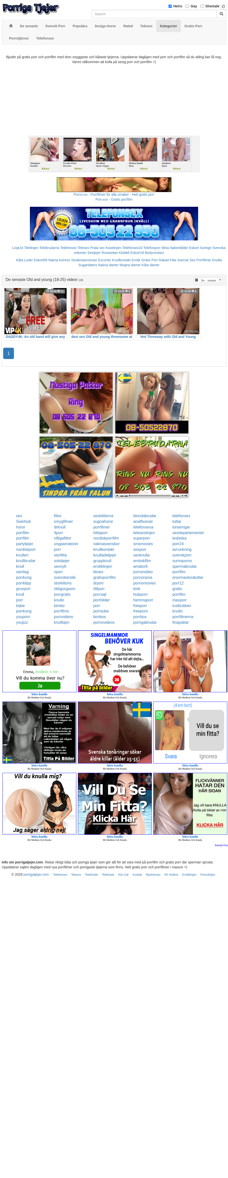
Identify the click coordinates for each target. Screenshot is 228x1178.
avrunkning (182, 549)
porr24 (178, 544)
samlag (22, 572)
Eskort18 (137, 253)
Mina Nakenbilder (175, 248)
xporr (58, 572)
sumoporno (182, 561)
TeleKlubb (91, 874)
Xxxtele (137, 874)
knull (20, 566)
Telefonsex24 (132, 248)
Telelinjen (31, 248)
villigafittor (62, 538)
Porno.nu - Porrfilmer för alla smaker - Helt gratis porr (114, 194)
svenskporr (182, 555)
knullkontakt (103, 549)
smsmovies (143, 544)
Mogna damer (130, 265)
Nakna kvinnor (59, 260)
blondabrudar (144, 516)
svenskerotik (65, 577)
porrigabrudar (145, 622)
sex (19, 516)
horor (20, 527)
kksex (98, 572)
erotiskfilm (142, 561)
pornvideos (63, 617)
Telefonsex (68, 248)
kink (136, 589)
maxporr (179, 600)
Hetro (177, 6)
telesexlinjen (144, 533)
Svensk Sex (186, 260)
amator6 (140, 566)
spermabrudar (184, 566)
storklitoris (63, 583)
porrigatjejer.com (36, 874)
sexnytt (60, 566)
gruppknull (102, 561)
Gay (194, 6)
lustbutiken (181, 606)
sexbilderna (103, 516)
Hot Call (123, 874)
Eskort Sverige (200, 248)
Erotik (136, 260)
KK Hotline (171, 874)
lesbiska (179, 538)
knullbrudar (26, 561)
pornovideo (143, 572)
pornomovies (144, 583)
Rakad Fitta (168, 260)
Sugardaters (87, 265)
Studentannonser (84, 260)
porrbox (139, 617)
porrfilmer (101, 527)
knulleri (22, 555)
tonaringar (181, 527)
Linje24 (17, 248)
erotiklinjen (102, 566)
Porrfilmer (203, 260)
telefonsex (181, 516)
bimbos (99, 617)
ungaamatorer (66, 544)
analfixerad (142, 521)
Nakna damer (108, 265)
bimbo (59, 606)
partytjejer (24, 544)
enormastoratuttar (187, 577)
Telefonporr (152, 248)
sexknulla (141, 555)
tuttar (176, 521)
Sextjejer (94, 253)
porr (57, 549)
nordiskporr (26, 549)
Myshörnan (153, 874)
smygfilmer (63, 521)
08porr (99, 589)
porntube (101, 611)
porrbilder (101, 600)
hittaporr (100, 533)
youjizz (22, 622)
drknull (59, 527)
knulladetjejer (104, 555)
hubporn (140, 594)
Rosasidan (110, 253)
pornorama (142, 577)
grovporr (23, 589)
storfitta (60, 555)
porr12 (178, 583)
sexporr (139, 549)
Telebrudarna (49, 248)
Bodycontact (154, 253)
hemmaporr (143, 600)
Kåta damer (150, 265)
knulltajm (61, 622)
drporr (98, 583)
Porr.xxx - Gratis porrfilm (114, 199)
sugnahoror (103, 521)
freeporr (140, 606)
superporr (141, 538)
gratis (177, 589)
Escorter (104, 260)
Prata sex (97, 248)
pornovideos (104, 622)
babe (20, 606)
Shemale (212, 6)
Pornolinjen (207, 874)
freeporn (140, 611)
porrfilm (22, 533)
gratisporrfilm (104, 577)
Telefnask (108, 874)
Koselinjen (113, 248)
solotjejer (62, 561)
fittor (57, 516)
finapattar (180, 622)
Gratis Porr (149, 260)
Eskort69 (40, 260)
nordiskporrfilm (106, 538)
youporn (23, 617)
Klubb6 (124, 253)
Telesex (83, 248)
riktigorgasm (64, 589)
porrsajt (99, 594)
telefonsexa (143, 527)
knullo (59, 600)
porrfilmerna (182, 617)
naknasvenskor (106, 544)
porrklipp (23, 583)
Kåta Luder (24, 260)
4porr (58, 533)
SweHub (23, 521)
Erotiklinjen (189, 874)
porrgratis (62, 594)
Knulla (217, 260)
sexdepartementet (188, 533)
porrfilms (61, 611)
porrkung (24, 577)
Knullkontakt (121, 260)
